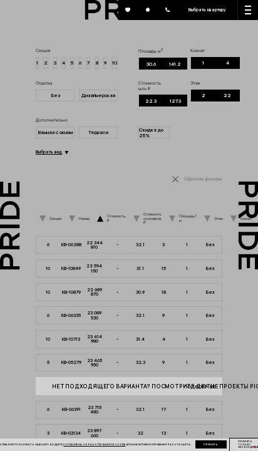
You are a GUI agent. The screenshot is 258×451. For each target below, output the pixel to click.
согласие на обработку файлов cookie (94, 444)
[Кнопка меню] (248, 10)
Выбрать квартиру (207, 9)
